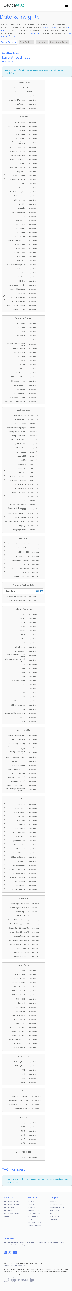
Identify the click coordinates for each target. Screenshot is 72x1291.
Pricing (6, 1216)
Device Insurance (34, 1225)
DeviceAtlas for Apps (11, 1204)
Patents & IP (54, 1210)
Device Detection (27, 1242)
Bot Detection (41, 1242)
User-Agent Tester (59, 42)
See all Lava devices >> (12, 53)
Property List (33, 33)
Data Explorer (26, 42)
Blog (23, 1245)
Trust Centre (54, 1216)
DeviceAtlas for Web (11, 1201)
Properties (42, 42)
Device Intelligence (11, 1242)
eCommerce (33, 1216)
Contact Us (54, 1219)
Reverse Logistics (34, 1222)
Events (52, 1213)
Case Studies (53, 1242)
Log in (7, 70)
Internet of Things (35, 1210)
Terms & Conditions (10, 1266)
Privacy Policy (22, 1266)
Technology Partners (57, 1207)
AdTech (31, 1201)
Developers (15, 1245)
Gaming (31, 1219)
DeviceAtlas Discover (12, 1213)
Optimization (33, 1204)
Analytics (31, 1207)
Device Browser (49, 27)
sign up (16, 70)
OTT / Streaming (34, 1213)
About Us (53, 1201)
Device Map (8, 1210)
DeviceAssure (9, 1207)
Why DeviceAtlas (56, 1204)
